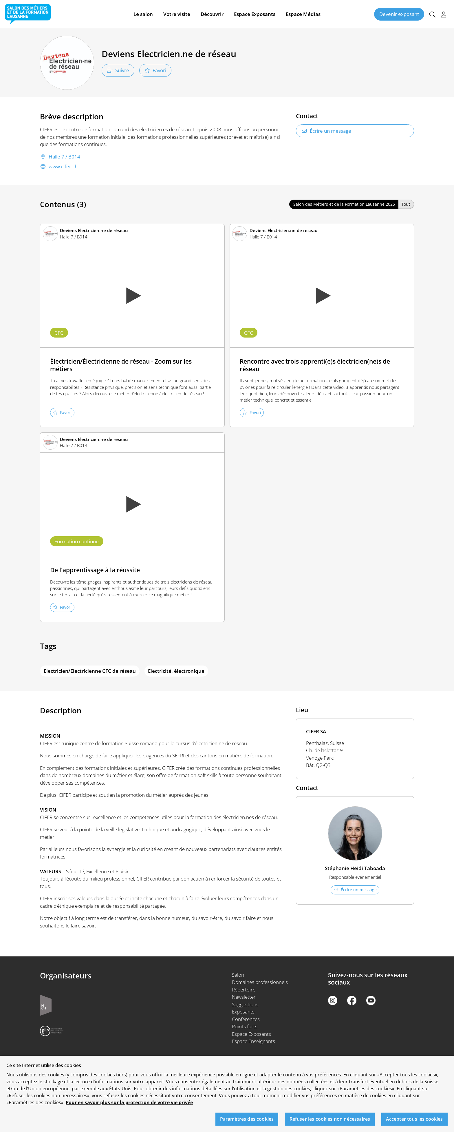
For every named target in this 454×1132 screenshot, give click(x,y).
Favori (155, 70)
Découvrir (212, 14)
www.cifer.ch (59, 166)
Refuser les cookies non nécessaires (330, 1122)
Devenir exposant (399, 14)
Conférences (246, 1019)
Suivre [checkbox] (118, 70)
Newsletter (244, 997)
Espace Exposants (254, 14)
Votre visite (176, 14)
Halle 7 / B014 (60, 157)
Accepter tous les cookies (414, 1122)
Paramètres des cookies (247, 1122)
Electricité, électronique (176, 671)
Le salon (143, 14)
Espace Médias (303, 14)
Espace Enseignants (253, 1041)
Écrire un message (326, 130)
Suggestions (245, 1004)
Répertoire (243, 989)
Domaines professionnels (260, 982)
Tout (405, 204)
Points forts (244, 1026)
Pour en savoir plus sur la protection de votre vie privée (129, 1105)
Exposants (243, 1011)
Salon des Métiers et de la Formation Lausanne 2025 (344, 204)
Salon (238, 974)
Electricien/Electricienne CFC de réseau (90, 671)
